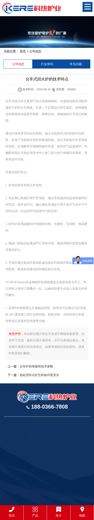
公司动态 (35, 51)
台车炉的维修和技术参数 (36, 366)
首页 (23, 51)
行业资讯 (47, 64)
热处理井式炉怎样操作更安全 (39, 375)
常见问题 (76, 64)
